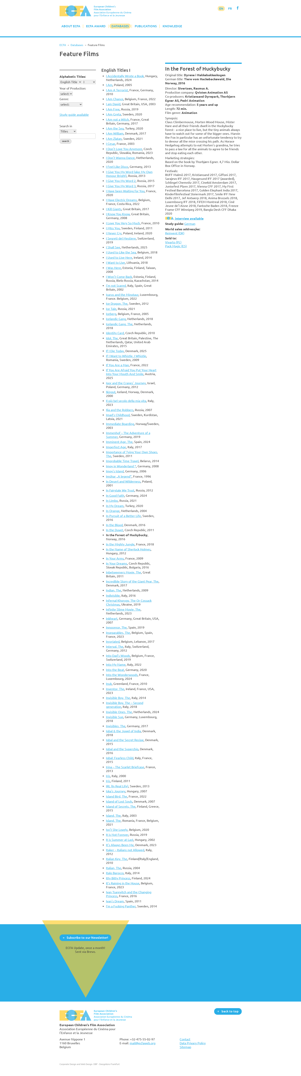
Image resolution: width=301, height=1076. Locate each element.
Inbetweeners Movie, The (123, 572)
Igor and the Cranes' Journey (126, 383)
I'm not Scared (116, 285)
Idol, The (112, 338)
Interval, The (114, 646)
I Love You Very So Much (123, 223)
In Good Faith (115, 495)
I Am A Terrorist (117, 90)
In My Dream (115, 506)
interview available (184, 218)
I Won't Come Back (119, 276)
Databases (120, 26)
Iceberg (111, 314)
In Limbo (112, 500)
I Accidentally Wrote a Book (125, 76)
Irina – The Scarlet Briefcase (125, 767)
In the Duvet (114, 530)
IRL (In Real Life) (117, 786)
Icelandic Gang (116, 319)
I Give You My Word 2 (121, 181)
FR (230, 8)
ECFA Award (96, 26)
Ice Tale (111, 309)
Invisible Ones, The (119, 712)
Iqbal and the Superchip (122, 749)
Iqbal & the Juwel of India (123, 731)
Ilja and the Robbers (119, 410)
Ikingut (111, 392)
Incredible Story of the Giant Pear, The (132, 581)
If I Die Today (115, 351)
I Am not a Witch (117, 119)
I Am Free (113, 109)
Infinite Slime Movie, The (123, 609)
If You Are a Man (117, 365)
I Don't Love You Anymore (124, 149)
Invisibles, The (115, 726)
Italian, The (113, 868)
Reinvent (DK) (174, 233)
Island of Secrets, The (120, 806)
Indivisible (113, 595)
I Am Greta (113, 114)
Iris (108, 776)
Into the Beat (115, 670)
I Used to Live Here (119, 257)
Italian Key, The (116, 859)
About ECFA (70, 26)
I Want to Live (115, 262)
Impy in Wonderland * (121, 466)
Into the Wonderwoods (122, 675)
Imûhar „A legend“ (119, 476)
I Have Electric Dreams (121, 200)
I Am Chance (114, 99)
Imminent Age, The (119, 442)
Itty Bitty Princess (118, 878)
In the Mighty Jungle (120, 544)
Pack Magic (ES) (176, 246)
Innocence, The (116, 627)
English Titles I (115, 70)
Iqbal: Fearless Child (119, 758)
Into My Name (116, 664)
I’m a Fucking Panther (121, 906)
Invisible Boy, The (118, 698)
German (189, 223)
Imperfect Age (116, 447)
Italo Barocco (115, 873)
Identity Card (115, 333)
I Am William (114, 133)
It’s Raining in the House (122, 883)
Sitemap (185, 1047)
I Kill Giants (113, 209)
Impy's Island (115, 471)
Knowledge (172, 26)
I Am (109, 85)
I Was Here (113, 268)
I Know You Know (118, 214)
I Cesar (110, 143)
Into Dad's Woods (118, 655)
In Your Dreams (116, 563)
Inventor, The (115, 689)
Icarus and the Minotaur (122, 294)
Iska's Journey (115, 791)
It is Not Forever (117, 834)
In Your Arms (115, 558)
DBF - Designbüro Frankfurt (106, 1064)
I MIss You (113, 228)
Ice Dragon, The (117, 303)
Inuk (109, 683)
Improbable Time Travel (122, 461)
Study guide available (74, 114)
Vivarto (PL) (173, 242)
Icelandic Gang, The (119, 324)
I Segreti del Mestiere (121, 238)
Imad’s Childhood (118, 415)
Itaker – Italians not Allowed (125, 850)
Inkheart (111, 618)
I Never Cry (114, 233)
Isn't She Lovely (117, 829)
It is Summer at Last (119, 839)
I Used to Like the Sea (121, 252)
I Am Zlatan (114, 138)
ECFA (63, 45)
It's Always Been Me (120, 845)
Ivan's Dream (115, 901)
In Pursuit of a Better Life (123, 516)
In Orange (113, 511)
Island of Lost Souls (119, 801)
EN (221, 8)
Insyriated (113, 641)
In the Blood (114, 525)
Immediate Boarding (120, 424)
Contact (185, 1039)
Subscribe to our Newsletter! (87, 937)
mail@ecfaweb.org (142, 1043)
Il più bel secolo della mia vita (126, 401)
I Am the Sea (115, 128)
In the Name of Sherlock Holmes (128, 549)
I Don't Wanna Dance (120, 158)
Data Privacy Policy (193, 1043)
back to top (230, 1011)
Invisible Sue (114, 717)
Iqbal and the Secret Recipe (125, 740)
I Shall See (113, 247)
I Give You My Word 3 (121, 186)
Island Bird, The (116, 796)
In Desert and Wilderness (123, 481)
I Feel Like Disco (117, 166)
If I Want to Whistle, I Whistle (126, 356)
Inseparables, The (118, 632)
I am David (113, 104)
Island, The (113, 815)
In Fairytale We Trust (120, 490)
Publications (146, 26)
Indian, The (113, 590)
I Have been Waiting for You (125, 191)
